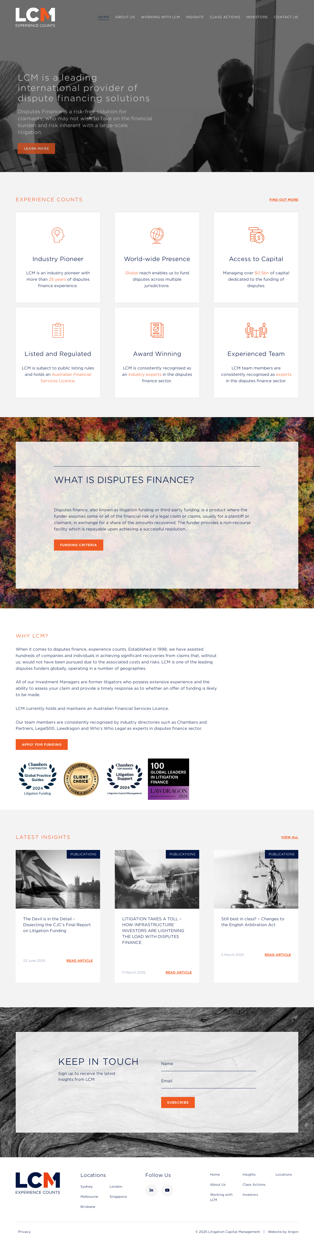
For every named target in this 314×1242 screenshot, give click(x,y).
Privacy (24, 1232)
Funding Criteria (78, 545)
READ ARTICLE (79, 961)
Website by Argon (283, 1232)
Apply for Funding (42, 744)
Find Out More (283, 200)
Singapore (118, 1196)
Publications (83, 854)
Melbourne (89, 1196)
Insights (195, 17)
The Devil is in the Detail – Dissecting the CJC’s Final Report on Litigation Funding (57, 925)
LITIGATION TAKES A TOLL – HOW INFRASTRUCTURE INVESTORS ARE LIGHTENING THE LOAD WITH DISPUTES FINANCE (153, 931)
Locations (283, 1174)
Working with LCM (160, 17)
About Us (125, 17)
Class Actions (225, 17)
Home (103, 17)
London (116, 1186)
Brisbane (87, 1207)
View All (289, 837)
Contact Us (286, 17)
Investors (257, 17)
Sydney (86, 1186)
